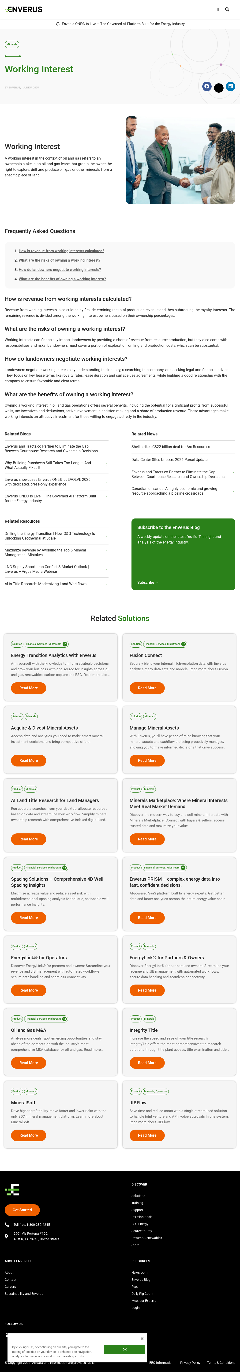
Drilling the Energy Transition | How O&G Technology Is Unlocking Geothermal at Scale (50, 535)
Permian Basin (142, 1217)
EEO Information (160, 1363)
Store (135, 1245)
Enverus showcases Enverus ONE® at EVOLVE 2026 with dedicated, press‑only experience (47, 481)
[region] (77, 1349)
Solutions (138, 1196)
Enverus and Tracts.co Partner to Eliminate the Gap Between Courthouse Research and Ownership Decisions (51, 448)
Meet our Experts (143, 1301)
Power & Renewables (146, 1238)
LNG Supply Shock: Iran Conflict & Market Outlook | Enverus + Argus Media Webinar (47, 569)
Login (135, 1308)
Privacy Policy (190, 1363)
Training (137, 1203)
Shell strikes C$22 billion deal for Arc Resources (170, 447)
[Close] (142, 1338)
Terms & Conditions (221, 1363)
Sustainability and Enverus (24, 1293)
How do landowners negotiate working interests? (60, 269)
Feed (135, 1286)
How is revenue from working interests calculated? (61, 251)
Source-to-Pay (141, 1231)
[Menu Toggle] (218, 9)
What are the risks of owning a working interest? (60, 260)
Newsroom (139, 1272)
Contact (10, 1279)
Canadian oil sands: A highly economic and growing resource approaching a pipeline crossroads (174, 491)
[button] (227, 9)
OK (125, 1349)
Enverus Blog (140, 1279)
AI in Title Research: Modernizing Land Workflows (45, 584)
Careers (10, 1286)
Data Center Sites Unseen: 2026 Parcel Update (169, 459)
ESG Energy (139, 1224)
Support (137, 1210)
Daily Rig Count (142, 1293)
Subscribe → (148, 582)
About (9, 1272)
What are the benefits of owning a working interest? (62, 279)
